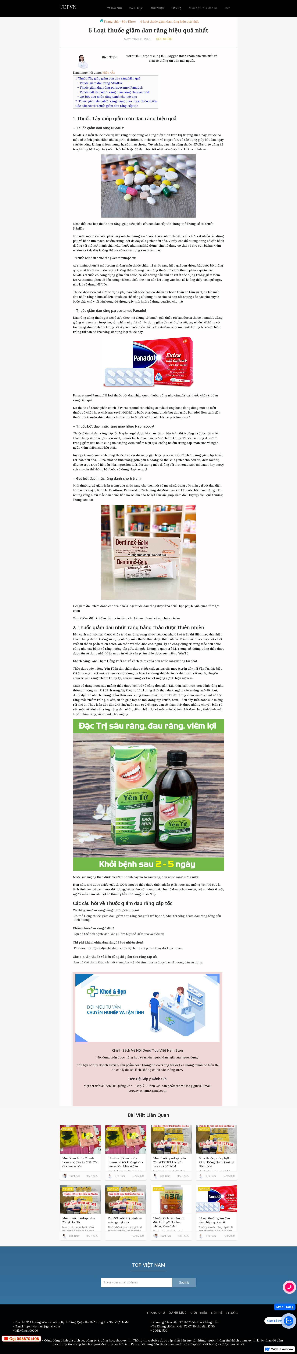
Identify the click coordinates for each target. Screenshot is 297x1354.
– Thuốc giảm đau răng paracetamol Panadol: (110, 87)
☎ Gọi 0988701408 (21, 1338)
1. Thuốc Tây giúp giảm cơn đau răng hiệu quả (107, 78)
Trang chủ (111, 21)
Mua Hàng (285, 1307)
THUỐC (232, 1313)
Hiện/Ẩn (108, 72)
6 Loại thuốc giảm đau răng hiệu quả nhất (169, 21)
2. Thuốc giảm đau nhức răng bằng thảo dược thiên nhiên (116, 101)
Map (227, 8)
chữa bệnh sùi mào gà (203, 8)
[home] (68, 6)
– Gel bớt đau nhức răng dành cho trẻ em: (107, 96)
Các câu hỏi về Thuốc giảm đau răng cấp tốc (106, 106)
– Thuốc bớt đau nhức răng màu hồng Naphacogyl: (113, 92)
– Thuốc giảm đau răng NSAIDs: (100, 83)
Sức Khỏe (129, 21)
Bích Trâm (109, 57)
